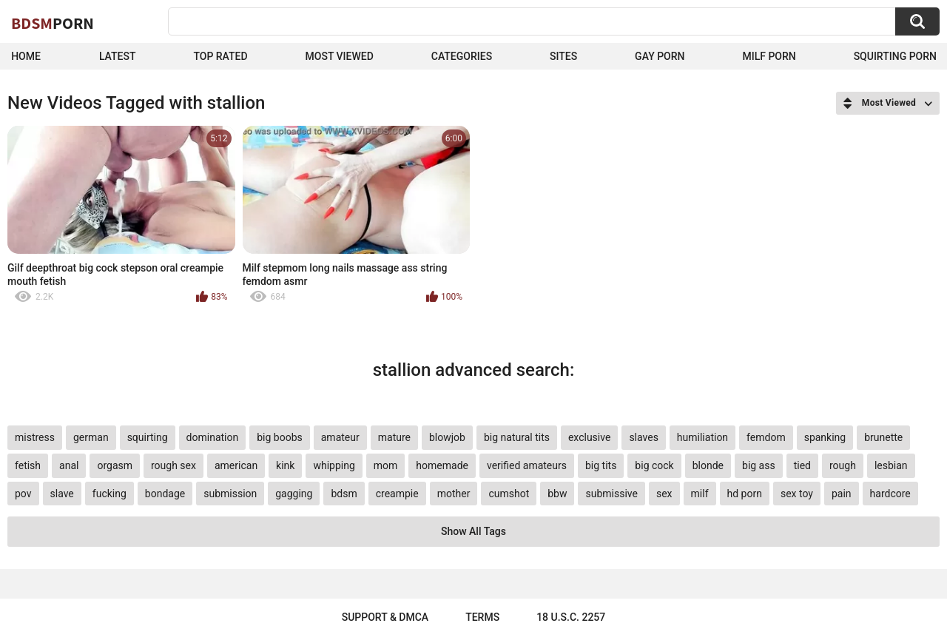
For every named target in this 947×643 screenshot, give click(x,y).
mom (386, 465)
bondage (165, 493)
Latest (117, 56)
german (91, 437)
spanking (825, 437)
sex (664, 493)
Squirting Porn (895, 56)
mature (394, 437)
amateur (340, 437)
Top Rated (220, 56)
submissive (611, 493)
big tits (600, 465)
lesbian (891, 465)
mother (454, 493)
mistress (35, 437)
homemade (442, 465)
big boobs (280, 437)
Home (26, 56)
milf (700, 493)
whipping (333, 465)
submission (230, 493)
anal (68, 465)
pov (23, 493)
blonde (708, 465)
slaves (643, 437)
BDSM (52, 23)
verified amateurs (527, 465)
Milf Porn (768, 56)
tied (802, 465)
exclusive (589, 437)
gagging (293, 493)
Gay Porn (659, 56)
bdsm (344, 493)
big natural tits (517, 437)
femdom (766, 437)
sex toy (797, 493)
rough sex (173, 465)
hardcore (890, 493)
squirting (147, 437)
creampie (397, 493)
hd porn (744, 493)
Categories (461, 56)
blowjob (447, 437)
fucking (109, 493)
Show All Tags (473, 531)
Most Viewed (340, 56)
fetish (28, 465)
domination (212, 437)
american (236, 465)
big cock (654, 465)
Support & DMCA (385, 617)
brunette (883, 437)
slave (62, 493)
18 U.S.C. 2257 (570, 617)
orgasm (114, 465)
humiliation (702, 437)
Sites (563, 56)
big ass (758, 465)
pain (842, 493)
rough (842, 465)
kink (285, 465)
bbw (557, 493)
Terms (482, 617)
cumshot (508, 493)
